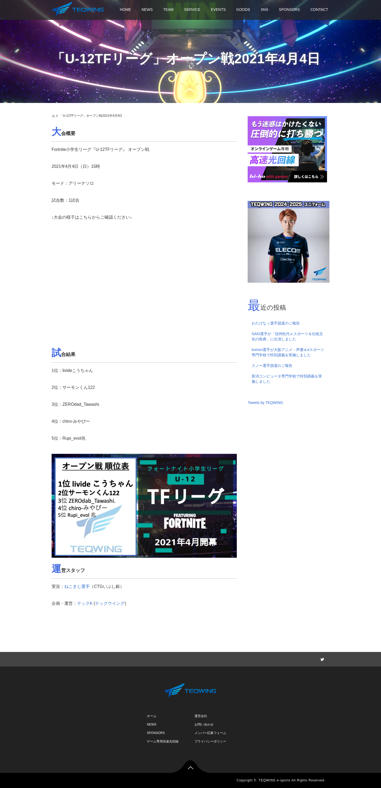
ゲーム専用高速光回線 (163, 741)
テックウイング (110, 603)
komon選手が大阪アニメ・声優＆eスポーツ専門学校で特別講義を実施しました (288, 352)
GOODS (243, 9)
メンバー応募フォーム (210, 733)
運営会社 (200, 716)
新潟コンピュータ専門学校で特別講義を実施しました (287, 379)
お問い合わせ (204, 724)
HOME (125, 9)
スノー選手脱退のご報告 (272, 365)
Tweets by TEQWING (265, 402)
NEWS (147, 9)
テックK (85, 603)
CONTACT (319, 9)
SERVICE (192, 9)
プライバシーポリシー (210, 741)
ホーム (151, 716)
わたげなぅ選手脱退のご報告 (276, 323)
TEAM (168, 9)
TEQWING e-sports (275, 780)
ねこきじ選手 (77, 586)
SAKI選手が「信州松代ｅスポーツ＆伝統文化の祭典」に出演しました (287, 336)
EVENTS (218, 9)
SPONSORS (289, 9)
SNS (264, 9)
